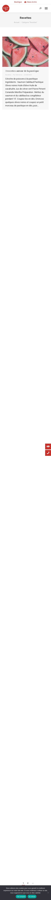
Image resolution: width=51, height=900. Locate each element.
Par (17, 75)
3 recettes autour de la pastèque (22, 71)
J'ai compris (21, 896)
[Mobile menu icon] (46, 8)
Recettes (8, 75)
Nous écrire (30, 2)
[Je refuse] (48, 892)
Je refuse (32, 896)
